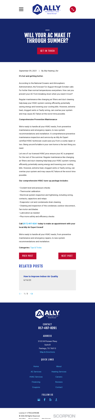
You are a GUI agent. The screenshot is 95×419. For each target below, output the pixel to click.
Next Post (67, 255)
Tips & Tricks (36, 247)
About (59, 366)
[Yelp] (50, 399)
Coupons (36, 387)
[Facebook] (44, 399)
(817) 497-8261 (30, 223)
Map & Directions (47, 352)
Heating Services (59, 371)
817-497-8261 (47, 328)
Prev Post (27, 255)
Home (36, 366)
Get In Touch (47, 50)
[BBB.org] (56, 399)
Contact (58, 387)
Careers (58, 377)
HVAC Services (36, 377)
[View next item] (31, 293)
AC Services (36, 371)
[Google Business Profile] (38, 399)
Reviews (59, 382)
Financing (36, 382)
